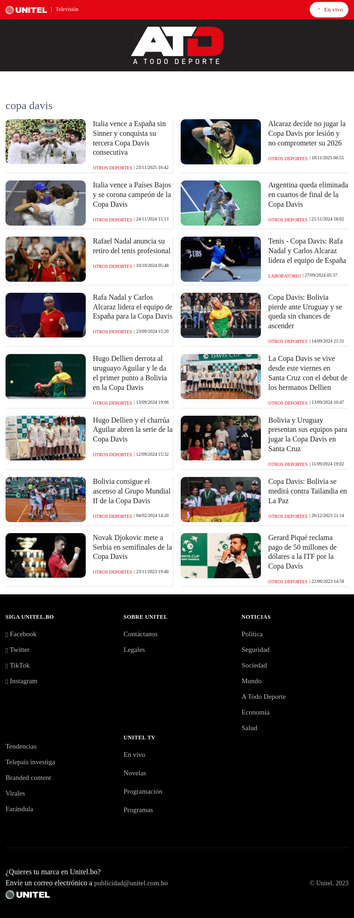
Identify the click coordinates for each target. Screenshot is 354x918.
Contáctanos (141, 634)
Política (252, 634)
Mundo (251, 681)
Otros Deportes (112, 167)
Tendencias (21, 746)
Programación (143, 791)
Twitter (18, 649)
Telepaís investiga (30, 762)
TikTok (18, 665)
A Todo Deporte (264, 696)
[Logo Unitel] (177, 44)
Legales (134, 649)
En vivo (329, 9)
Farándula (19, 809)
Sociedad (254, 665)
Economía (256, 712)
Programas (138, 809)
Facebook (21, 634)
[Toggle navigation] (136, 35)
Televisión (66, 9)
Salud (249, 728)
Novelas (135, 773)
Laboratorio (284, 276)
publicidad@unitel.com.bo (131, 883)
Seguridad (256, 649)
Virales (15, 793)
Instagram (21, 681)
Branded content (28, 777)
